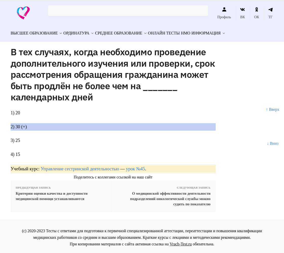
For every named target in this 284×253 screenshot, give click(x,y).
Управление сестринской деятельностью (80, 166)
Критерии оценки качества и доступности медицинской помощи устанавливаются (52, 193)
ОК (256, 13)
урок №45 (135, 166)
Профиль (224, 13)
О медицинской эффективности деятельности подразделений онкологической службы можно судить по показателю (170, 196)
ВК (242, 13)
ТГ (270, 13)
